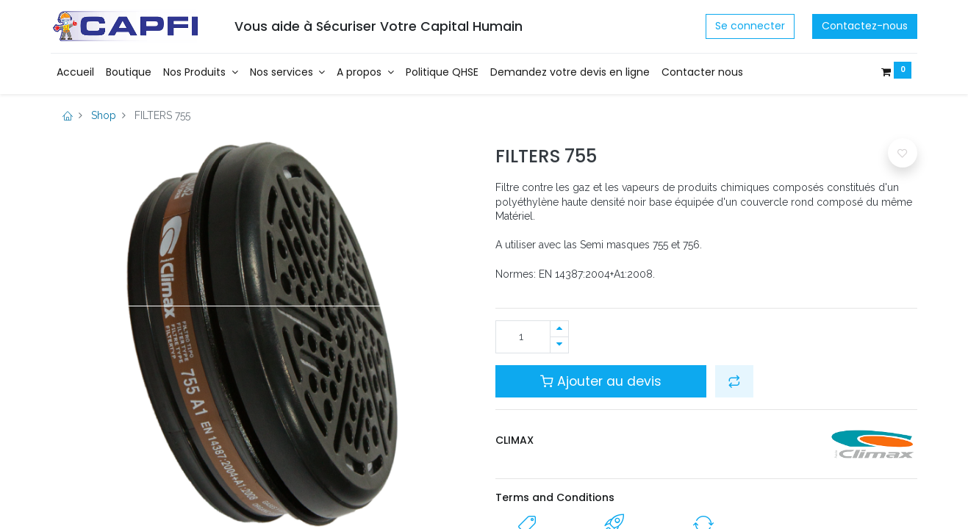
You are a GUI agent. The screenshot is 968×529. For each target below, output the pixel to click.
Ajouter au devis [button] (601, 381)
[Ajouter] (559, 329)
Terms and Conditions (554, 497)
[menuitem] (75, 73)
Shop (103, 115)
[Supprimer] (559, 345)
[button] (734, 381)
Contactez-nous (865, 25)
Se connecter (750, 25)
